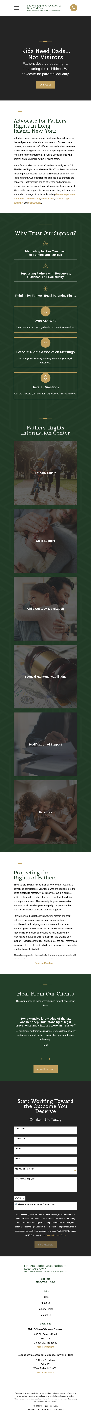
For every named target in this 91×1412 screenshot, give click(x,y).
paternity (18, 203)
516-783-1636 (45, 1282)
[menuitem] (31, 1409)
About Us (45, 1303)
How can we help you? (25, 1179)
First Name (20, 1129)
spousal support (63, 198)
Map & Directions (45, 1347)
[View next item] (48, 1059)
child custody (33, 198)
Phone (18, 1149)
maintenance (34, 203)
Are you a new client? (25, 1169)
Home (46, 1297)
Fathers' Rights (45, 1309)
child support (47, 198)
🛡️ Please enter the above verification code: (35, 1204)
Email (17, 1159)
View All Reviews (45, 1069)
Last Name (20, 1139)
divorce (59, 194)
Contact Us (45, 84)
